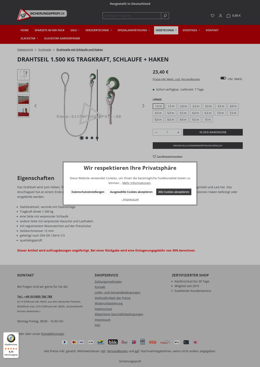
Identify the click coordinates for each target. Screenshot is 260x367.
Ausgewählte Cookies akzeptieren (131, 192)
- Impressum (130, 199)
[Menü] (17, 334)
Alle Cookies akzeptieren (173, 192)
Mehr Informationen (136, 183)
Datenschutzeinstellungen (87, 192)
